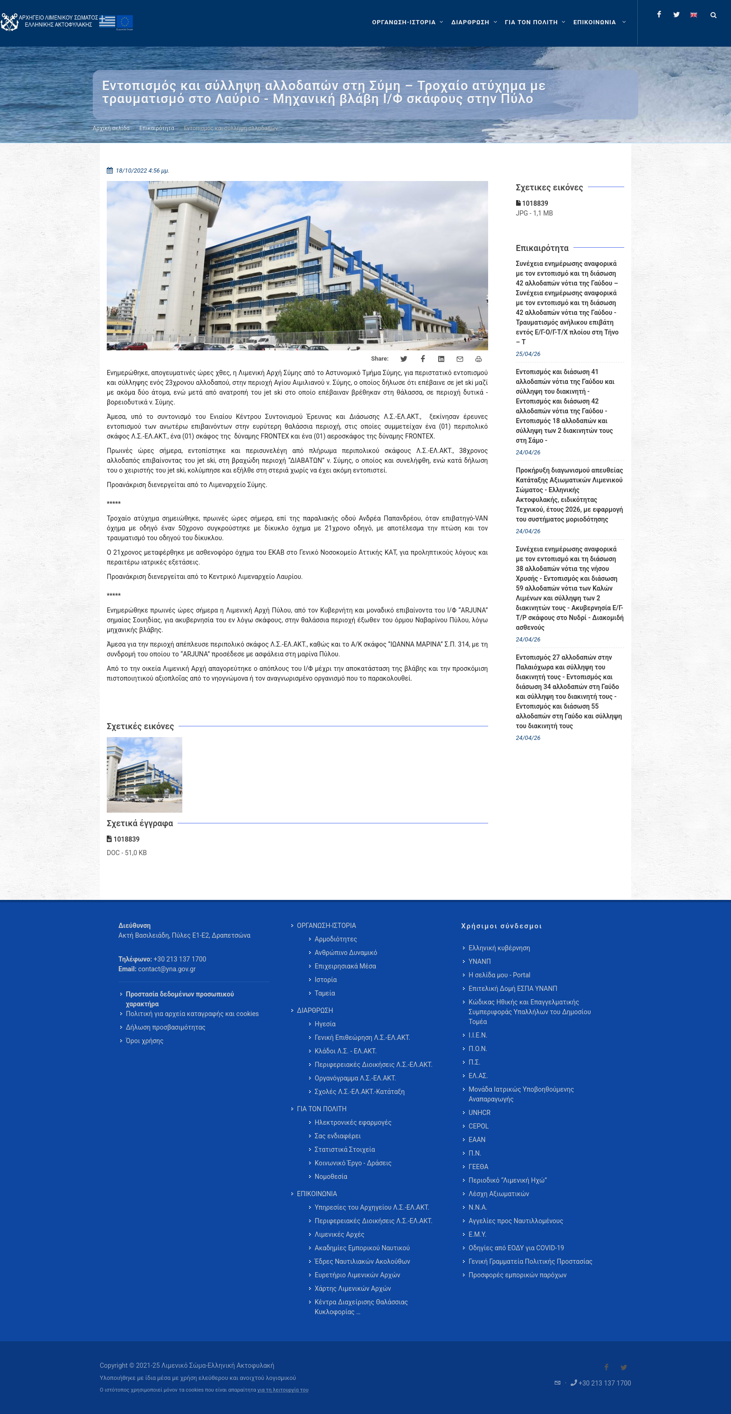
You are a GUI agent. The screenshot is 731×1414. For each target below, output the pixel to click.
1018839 (532, 203)
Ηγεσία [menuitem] (325, 1024)
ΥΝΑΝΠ (480, 961)
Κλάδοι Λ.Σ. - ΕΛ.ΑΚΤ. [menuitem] (346, 1051)
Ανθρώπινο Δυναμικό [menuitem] (346, 952)
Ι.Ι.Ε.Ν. (478, 1035)
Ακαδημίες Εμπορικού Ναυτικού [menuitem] (362, 1248)
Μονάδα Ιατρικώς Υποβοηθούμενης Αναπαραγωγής (521, 1094)
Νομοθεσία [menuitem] (331, 1176)
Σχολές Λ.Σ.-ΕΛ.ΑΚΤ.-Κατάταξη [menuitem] (360, 1091)
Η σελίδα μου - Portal (499, 975)
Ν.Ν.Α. (478, 1207)
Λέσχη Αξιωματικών (499, 1194)
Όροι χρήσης (145, 1041)
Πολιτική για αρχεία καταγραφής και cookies (192, 1013)
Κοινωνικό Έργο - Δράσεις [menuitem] (353, 1163)
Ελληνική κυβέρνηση (499, 948)
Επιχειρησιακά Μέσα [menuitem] (345, 966)
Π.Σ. (474, 1062)
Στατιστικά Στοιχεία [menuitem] (345, 1149)
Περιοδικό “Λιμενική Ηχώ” (508, 1180)
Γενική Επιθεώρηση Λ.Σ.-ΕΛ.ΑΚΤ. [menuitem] (362, 1037)
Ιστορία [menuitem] (326, 979)
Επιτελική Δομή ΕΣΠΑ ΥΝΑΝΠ (513, 988)
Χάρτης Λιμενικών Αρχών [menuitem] (353, 1288)
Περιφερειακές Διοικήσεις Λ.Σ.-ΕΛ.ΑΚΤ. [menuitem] (374, 1064)
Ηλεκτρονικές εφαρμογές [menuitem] (353, 1122)
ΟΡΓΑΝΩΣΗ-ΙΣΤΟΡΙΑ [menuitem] (326, 925)
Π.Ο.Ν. (478, 1048)
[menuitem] (600, 22)
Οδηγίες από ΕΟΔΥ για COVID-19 (516, 1248)
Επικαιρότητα (156, 128)
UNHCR (479, 1112)
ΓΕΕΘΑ (478, 1166)
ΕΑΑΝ (477, 1139)
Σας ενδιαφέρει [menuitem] (338, 1136)
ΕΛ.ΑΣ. (478, 1076)
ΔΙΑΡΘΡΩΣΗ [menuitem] (315, 1010)
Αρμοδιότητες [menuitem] (336, 939)
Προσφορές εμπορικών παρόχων (517, 1275)
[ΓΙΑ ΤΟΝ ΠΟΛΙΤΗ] (536, 22)
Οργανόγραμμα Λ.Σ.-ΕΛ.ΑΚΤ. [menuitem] (355, 1078)
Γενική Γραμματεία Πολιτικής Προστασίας (531, 1261)
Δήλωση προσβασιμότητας (166, 1027)
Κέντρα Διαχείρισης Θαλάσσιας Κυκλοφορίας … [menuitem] (361, 1307)
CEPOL (479, 1126)
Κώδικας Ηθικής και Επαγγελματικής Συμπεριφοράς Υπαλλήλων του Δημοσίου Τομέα (530, 1011)
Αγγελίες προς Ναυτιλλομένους (516, 1221)
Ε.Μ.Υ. (477, 1234)
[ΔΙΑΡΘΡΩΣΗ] (475, 22)
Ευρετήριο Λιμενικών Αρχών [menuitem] (357, 1275)
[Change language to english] (693, 14)
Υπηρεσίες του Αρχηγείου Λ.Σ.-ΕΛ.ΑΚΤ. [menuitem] (372, 1207)
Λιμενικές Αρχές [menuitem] (340, 1234)
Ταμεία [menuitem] (325, 993)
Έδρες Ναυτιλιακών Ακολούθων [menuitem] (362, 1261)
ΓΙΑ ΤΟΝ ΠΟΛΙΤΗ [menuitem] (321, 1109)
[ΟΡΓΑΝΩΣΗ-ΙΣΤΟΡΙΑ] (409, 22)
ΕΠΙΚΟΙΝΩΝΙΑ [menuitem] (317, 1194)
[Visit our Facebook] (606, 1367)
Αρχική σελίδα (111, 128)
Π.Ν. (475, 1153)
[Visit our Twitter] (623, 1367)
